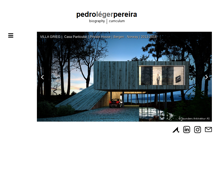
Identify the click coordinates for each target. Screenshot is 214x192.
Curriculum (117, 21)
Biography (97, 21)
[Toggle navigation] (11, 36)
